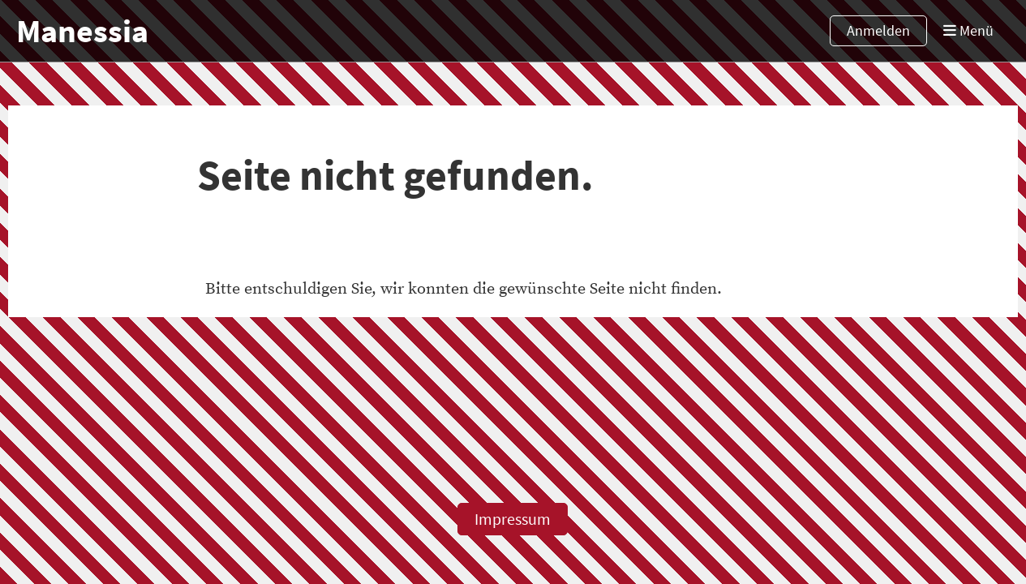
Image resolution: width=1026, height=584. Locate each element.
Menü (968, 30)
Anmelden (878, 30)
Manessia (82, 31)
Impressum (512, 519)
